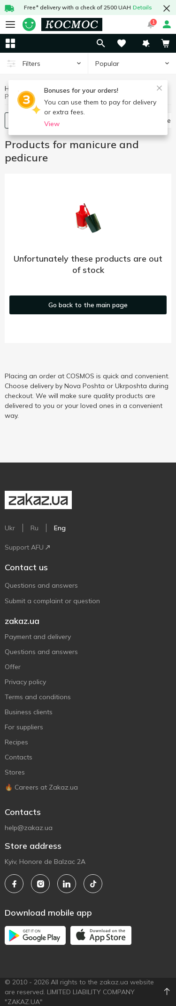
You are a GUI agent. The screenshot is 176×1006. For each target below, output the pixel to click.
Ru (34, 528)
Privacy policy (25, 682)
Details (142, 7)
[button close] (166, 8)
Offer (13, 667)
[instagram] (40, 883)
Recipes (16, 742)
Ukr (10, 528)
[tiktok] (93, 883)
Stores (15, 772)
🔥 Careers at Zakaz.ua (41, 787)
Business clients (29, 712)
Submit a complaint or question (52, 601)
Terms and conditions (38, 697)
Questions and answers (41, 585)
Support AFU (27, 547)
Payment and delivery (38, 636)
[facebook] (14, 883)
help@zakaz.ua (29, 827)
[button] (146, 43)
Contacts (18, 757)
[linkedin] (66, 883)
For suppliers (24, 727)
